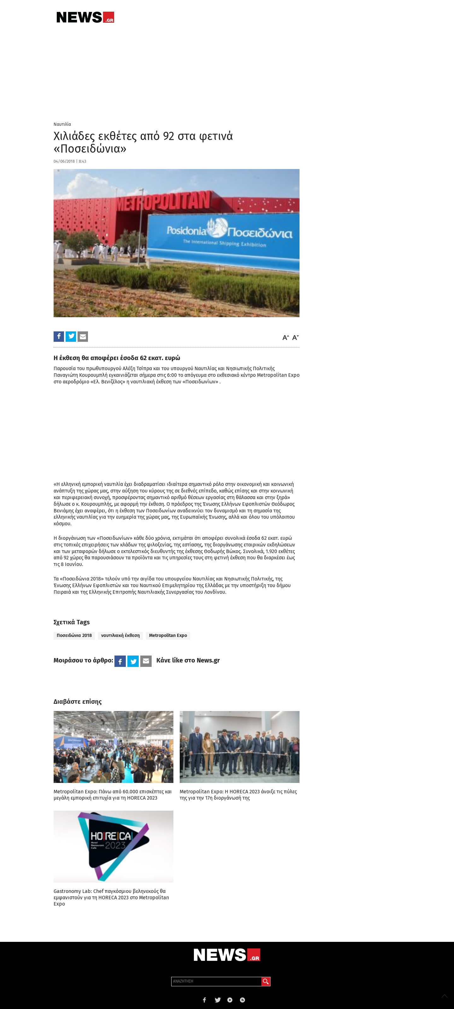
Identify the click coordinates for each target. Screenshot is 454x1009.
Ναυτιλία (62, 124)
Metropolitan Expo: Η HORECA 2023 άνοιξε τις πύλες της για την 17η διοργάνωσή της (238, 795)
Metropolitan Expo (168, 635)
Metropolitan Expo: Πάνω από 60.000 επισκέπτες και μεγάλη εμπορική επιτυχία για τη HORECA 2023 (113, 795)
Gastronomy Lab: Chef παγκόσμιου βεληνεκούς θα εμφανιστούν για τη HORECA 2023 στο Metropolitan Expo (111, 897)
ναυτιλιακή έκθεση (120, 635)
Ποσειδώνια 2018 (74, 635)
